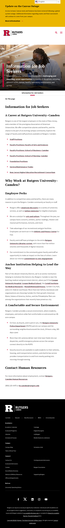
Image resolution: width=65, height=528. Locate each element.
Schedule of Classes (11, 438)
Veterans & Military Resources (13, 474)
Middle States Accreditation (42, 438)
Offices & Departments (11, 478)
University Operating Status (13, 487)
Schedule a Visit (38, 447)
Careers (7, 467)
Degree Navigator (39, 431)
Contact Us (8, 460)
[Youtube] (46, 499)
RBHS (39, 418)
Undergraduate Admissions (42, 460)
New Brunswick (28, 418)
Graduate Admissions (11, 464)
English (40, 1)
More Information (14, 21)
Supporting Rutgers (39, 474)
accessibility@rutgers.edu (31, 513)
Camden (7, 418)
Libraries (7, 434)
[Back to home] (20, 408)
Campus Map (9, 447)
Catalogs (36, 427)
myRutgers (37, 434)
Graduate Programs (11, 431)
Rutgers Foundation (39, 467)
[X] (25, 499)
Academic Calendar (11, 427)
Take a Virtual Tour (10, 451)
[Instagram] (39, 499)
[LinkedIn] (32, 499)
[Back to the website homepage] (13, 33)
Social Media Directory (11, 471)
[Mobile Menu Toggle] (61, 32)
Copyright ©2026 (12, 520)
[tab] (32, 93)
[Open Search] (56, 32)
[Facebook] (18, 499)
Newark (17, 418)
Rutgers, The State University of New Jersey (29, 520)
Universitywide (50, 418)
